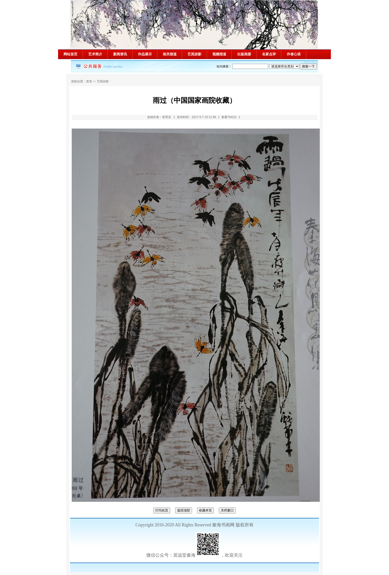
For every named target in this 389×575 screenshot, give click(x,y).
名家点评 (269, 54)
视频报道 (219, 54)
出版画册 (244, 54)
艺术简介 (95, 54)
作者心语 (294, 54)
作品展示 (145, 54)
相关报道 (170, 54)
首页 (89, 81)
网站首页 (70, 54)
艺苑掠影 (194, 54)
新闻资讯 (120, 54)
